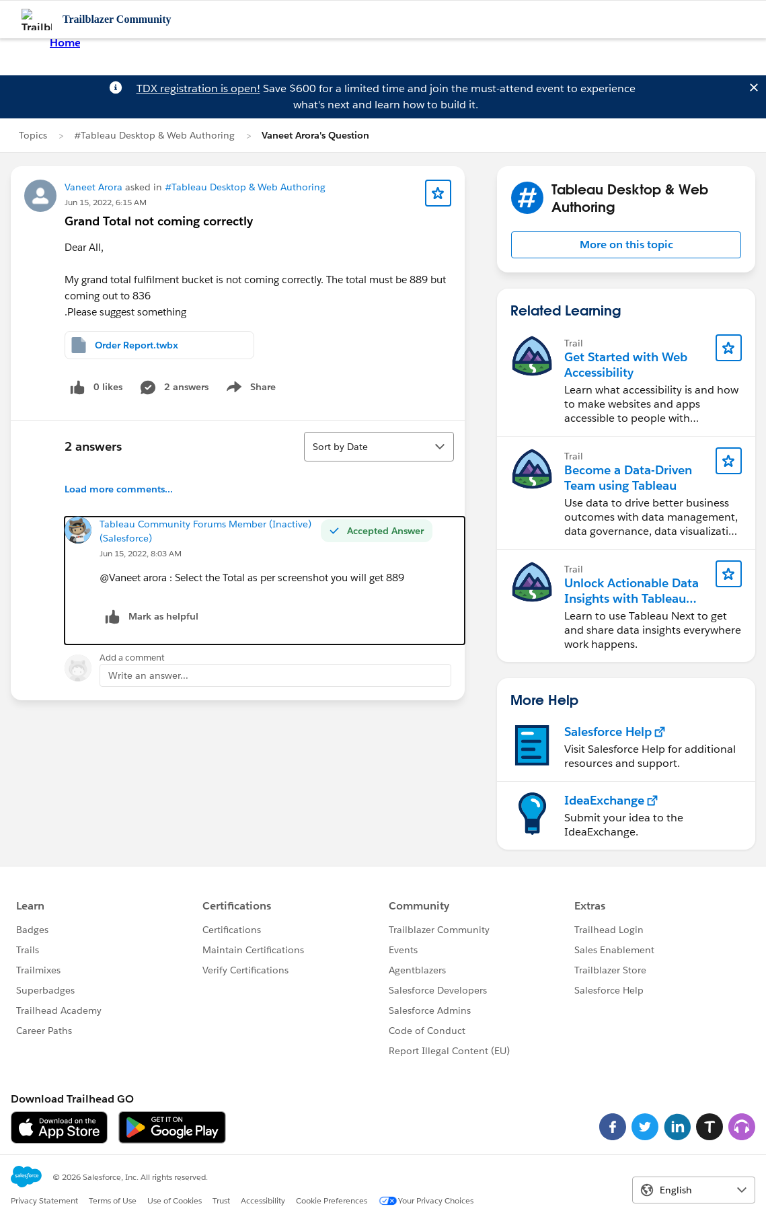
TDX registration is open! (198, 88)
